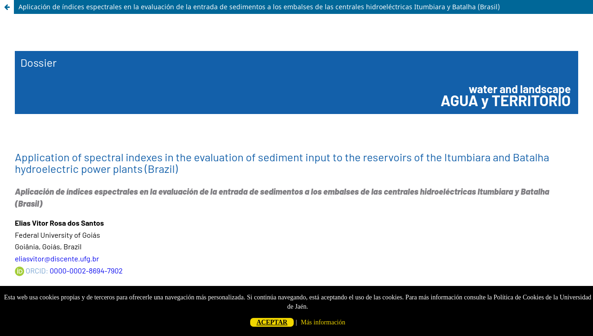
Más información (323, 322)
